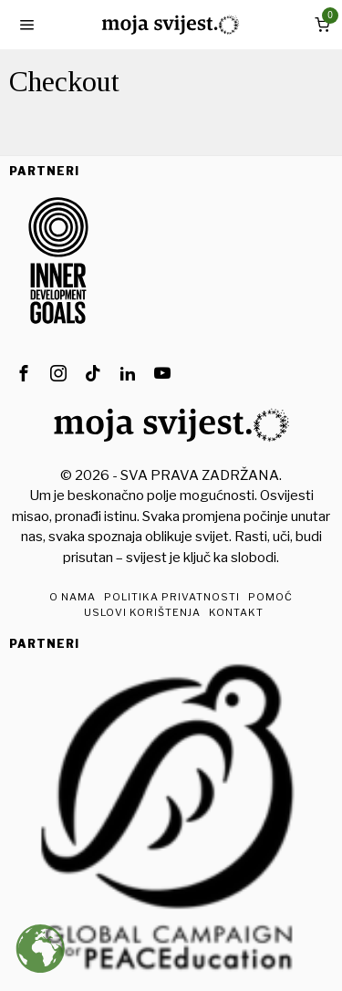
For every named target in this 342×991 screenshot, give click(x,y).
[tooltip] (23, 373)
